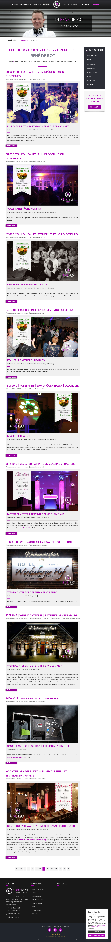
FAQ (34, 907)
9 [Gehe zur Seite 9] (36, 869)
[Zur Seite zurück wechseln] (21, 869)
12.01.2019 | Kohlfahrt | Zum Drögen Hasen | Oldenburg (43, 386)
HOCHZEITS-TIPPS (93, 68)
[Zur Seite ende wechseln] (68, 869)
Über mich (37, 910)
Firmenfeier (37, 896)
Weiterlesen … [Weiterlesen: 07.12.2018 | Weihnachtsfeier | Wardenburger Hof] (11, 607)
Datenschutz (46, 926)
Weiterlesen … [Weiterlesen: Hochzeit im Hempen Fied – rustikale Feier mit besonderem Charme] (11, 857)
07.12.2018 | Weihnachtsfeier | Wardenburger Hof (39, 542)
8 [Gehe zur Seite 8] (32, 869)
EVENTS (89, 77)
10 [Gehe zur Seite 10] (40, 869)
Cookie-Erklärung (95, 926)
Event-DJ (36, 893)
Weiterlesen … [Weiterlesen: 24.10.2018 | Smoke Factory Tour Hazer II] (11, 763)
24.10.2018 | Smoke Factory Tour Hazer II (33, 698)
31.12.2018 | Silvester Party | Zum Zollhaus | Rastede (40, 464)
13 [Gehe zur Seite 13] (52, 869)
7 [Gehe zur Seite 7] (28, 869)
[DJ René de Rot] (56, 4)
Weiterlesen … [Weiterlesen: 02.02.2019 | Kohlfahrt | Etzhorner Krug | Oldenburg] (11, 301)
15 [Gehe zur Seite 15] (60, 869)
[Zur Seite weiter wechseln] (64, 869)
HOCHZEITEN (91, 64)
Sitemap (66, 926)
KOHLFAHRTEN (92, 72)
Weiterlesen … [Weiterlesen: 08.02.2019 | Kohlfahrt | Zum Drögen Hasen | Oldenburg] (11, 226)
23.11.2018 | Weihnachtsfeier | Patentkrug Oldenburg (41, 615)
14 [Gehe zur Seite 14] (56, 869)
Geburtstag (38, 900)
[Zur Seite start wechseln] (17, 869)
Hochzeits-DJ (38, 889)
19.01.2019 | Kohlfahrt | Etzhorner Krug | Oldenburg (41, 310)
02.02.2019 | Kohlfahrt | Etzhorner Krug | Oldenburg (42, 234)
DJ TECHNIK (91, 81)
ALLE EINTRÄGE (92, 56)
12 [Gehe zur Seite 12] (47, 869)
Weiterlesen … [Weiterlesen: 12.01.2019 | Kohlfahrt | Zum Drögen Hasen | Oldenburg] (11, 455)
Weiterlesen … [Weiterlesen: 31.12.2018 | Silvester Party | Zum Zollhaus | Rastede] (11, 533)
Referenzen (37, 903)
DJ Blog (36, 914)
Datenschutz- (101, 925)
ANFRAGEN (94, 107)
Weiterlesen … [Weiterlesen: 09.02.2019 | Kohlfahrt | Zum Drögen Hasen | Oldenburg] (11, 146)
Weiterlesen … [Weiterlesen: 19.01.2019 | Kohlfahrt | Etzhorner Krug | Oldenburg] (11, 377)
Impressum (57, 926)
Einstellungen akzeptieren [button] (96, 935)
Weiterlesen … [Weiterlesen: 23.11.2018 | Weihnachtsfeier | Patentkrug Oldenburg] (11, 690)
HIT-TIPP (90, 85)
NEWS (89, 60)
